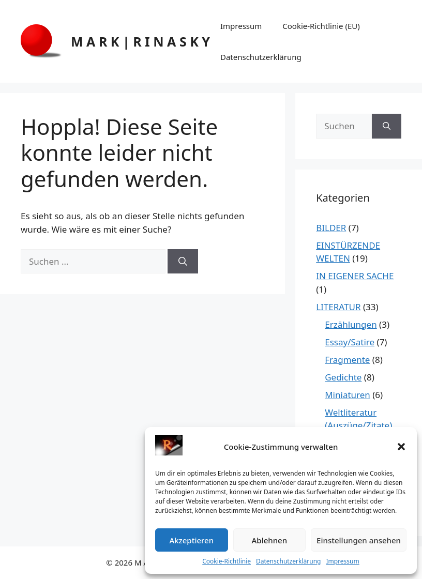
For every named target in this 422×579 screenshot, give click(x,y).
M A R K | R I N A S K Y (140, 41)
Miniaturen (347, 395)
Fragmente (347, 359)
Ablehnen (270, 540)
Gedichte (343, 377)
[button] (401, 446)
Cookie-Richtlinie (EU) (320, 26)
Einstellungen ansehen (359, 540)
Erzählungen (350, 324)
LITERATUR (338, 307)
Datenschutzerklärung (288, 561)
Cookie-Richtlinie (226, 561)
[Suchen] (183, 261)
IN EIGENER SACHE (355, 276)
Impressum (342, 561)
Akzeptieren (191, 540)
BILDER (331, 228)
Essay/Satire (349, 342)
